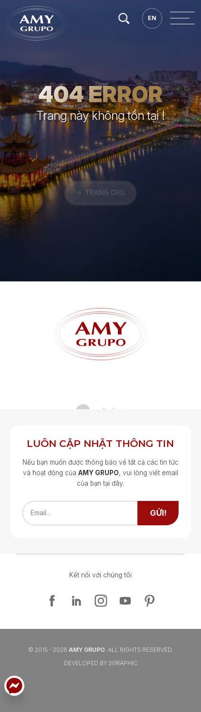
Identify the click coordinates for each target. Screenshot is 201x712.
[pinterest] (149, 601)
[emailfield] (80, 513)
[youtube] (125, 601)
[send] (158, 513)
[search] (186, 18)
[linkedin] (76, 601)
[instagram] (101, 601)
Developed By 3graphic (101, 663)
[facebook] (52, 601)
